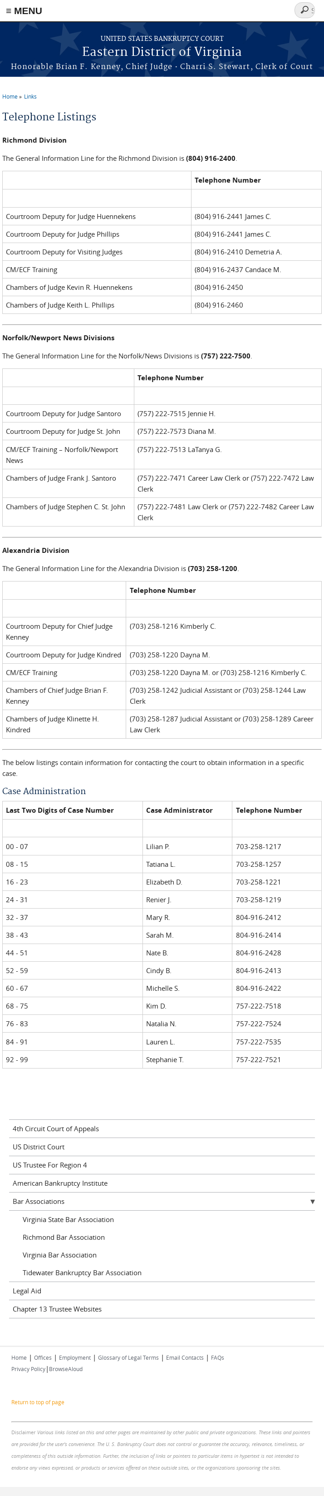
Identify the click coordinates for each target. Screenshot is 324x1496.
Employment (75, 1357)
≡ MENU (24, 10)
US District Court (38, 1146)
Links (30, 96)
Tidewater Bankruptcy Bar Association (82, 1272)
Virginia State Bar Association (68, 1219)
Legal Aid (27, 1290)
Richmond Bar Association (64, 1237)
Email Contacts (185, 1357)
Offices (43, 1357)
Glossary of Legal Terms (128, 1357)
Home (10, 96)
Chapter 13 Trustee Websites (57, 1308)
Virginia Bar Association (60, 1254)
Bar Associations (38, 1201)
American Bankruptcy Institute (60, 1183)
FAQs (217, 1357)
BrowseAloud (66, 1368)
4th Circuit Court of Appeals (56, 1128)
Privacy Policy (28, 1368)
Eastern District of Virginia (162, 52)
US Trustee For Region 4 (50, 1164)
